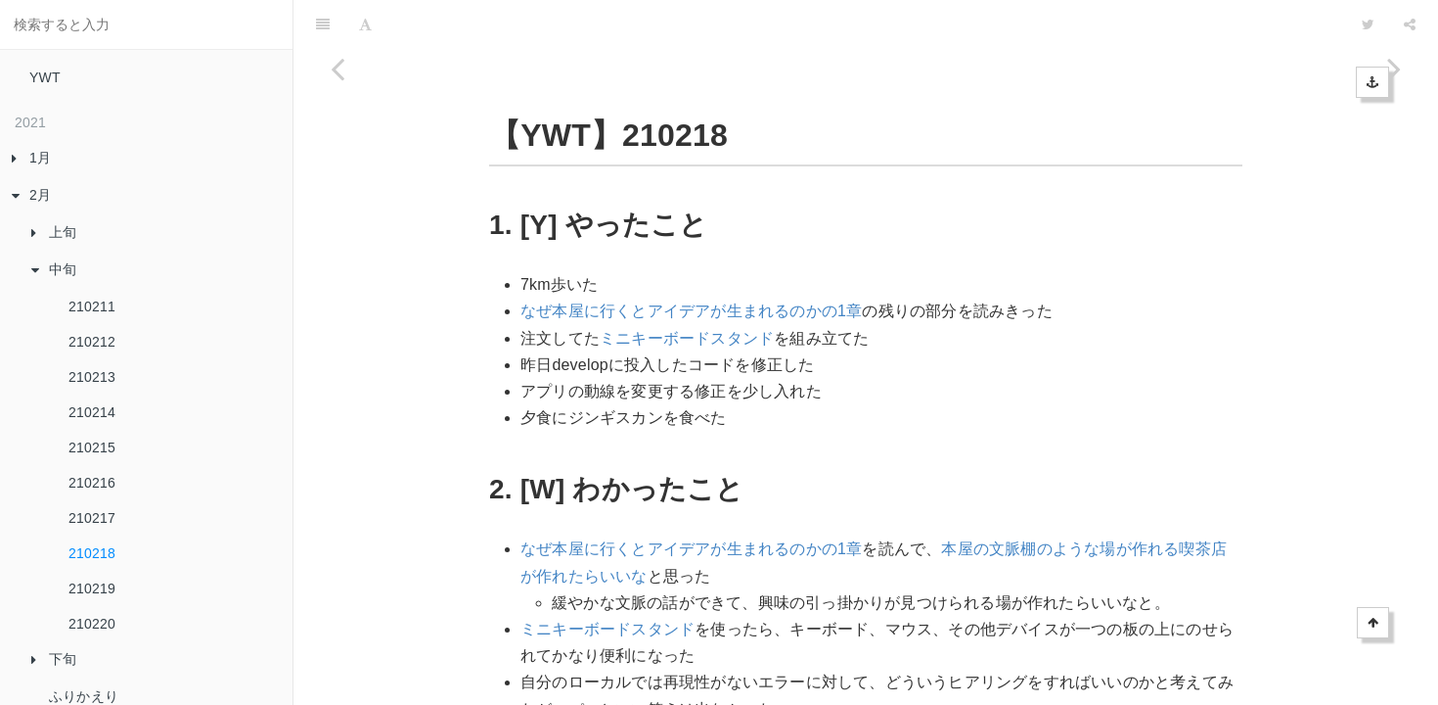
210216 (91, 483)
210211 (91, 306)
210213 (91, 377)
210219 (91, 588)
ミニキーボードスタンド (687, 289)
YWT (45, 77)
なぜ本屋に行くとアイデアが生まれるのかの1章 (691, 262)
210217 (91, 518)
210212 (91, 342)
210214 (91, 412)
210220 (91, 624)
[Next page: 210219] (1394, 377)
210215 (91, 447)
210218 (91, 553)
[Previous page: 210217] (337, 377)
